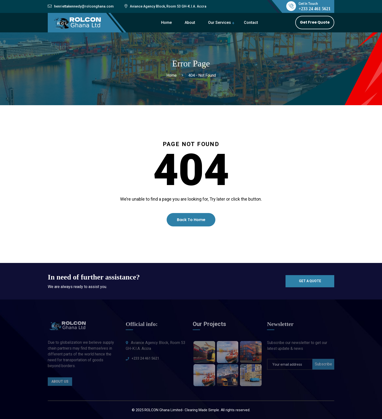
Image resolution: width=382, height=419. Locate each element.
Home (166, 22)
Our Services (219, 22)
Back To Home (191, 220)
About (190, 22)
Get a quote (310, 281)
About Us (59, 383)
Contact (251, 22)
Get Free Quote (315, 22)
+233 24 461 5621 (145, 360)
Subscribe (323, 365)
